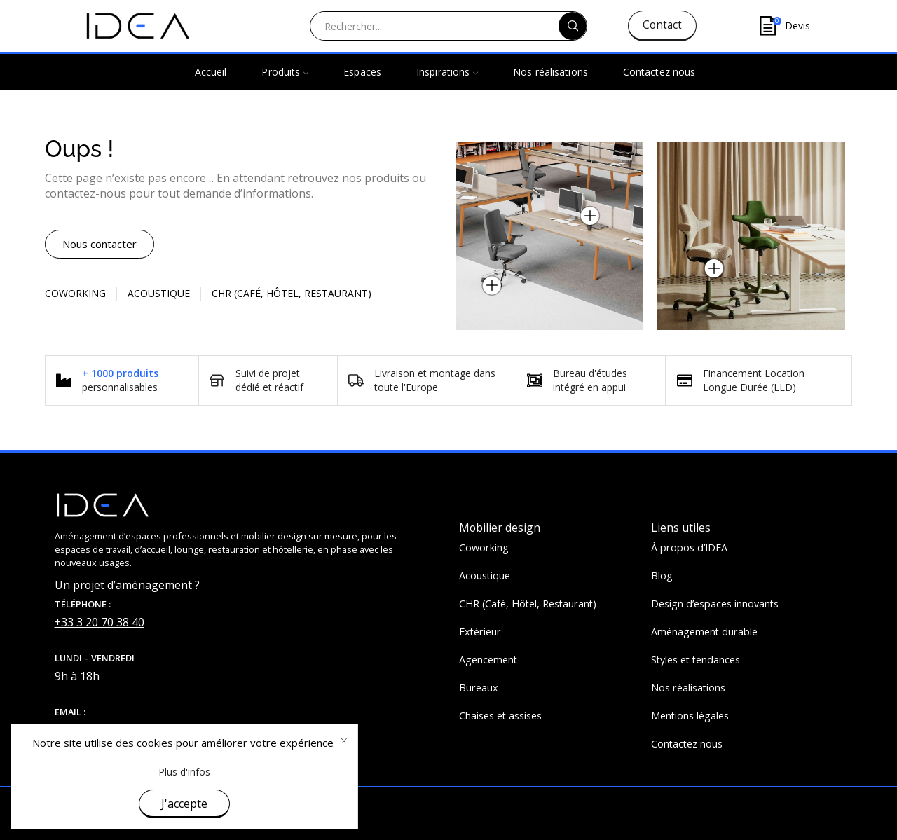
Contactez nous (659, 71)
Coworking (75, 293)
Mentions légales (690, 715)
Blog (662, 575)
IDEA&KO (174, 806)
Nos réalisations (550, 71)
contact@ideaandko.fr (111, 730)
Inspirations (447, 71)
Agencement (488, 659)
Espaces (362, 71)
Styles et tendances (695, 659)
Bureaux (478, 687)
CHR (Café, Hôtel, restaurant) (291, 293)
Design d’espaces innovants (715, 603)
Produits (284, 71)
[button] (99, 244)
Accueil (211, 71)
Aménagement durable (704, 631)
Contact (662, 25)
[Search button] (573, 26)
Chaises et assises (500, 715)
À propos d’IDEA (689, 547)
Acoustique (159, 293)
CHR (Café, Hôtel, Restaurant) (527, 603)
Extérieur (480, 631)
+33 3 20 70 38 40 (99, 622)
